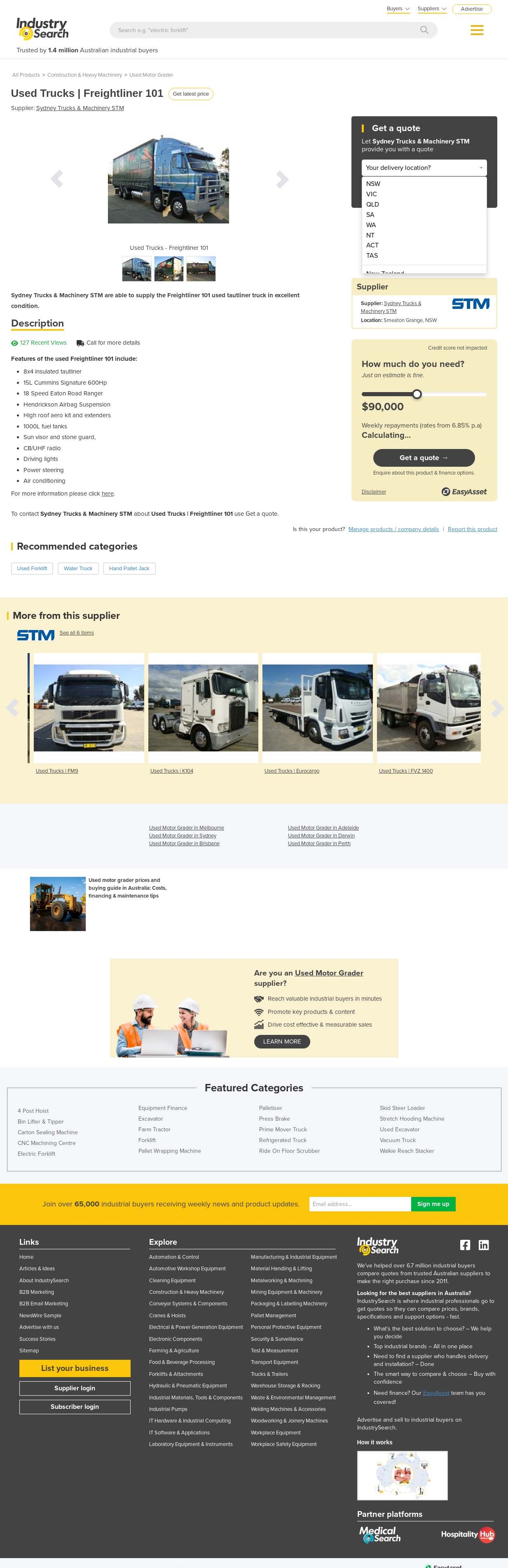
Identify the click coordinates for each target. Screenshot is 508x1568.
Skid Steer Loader (402, 1108)
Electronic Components (175, 1339)
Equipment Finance (162, 1108)
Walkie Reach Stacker (407, 1150)
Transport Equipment (274, 1362)
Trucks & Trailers (269, 1374)
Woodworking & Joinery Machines (289, 1421)
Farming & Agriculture (174, 1350)
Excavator (150, 1118)
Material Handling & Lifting (281, 1268)
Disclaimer (374, 492)
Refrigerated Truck (283, 1140)
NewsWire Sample (40, 1315)
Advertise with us (39, 1327)
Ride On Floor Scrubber (289, 1150)
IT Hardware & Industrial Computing (190, 1421)
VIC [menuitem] (371, 194)
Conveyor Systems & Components (188, 1303)
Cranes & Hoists (167, 1315)
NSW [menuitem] (373, 184)
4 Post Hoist (33, 1110)
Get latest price (191, 94)
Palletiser (270, 1108)
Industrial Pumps (168, 1409)
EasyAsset (436, 1392)
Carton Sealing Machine (48, 1132)
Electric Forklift (36, 1153)
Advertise (472, 9)
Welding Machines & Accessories (288, 1409)
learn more (282, 1041)
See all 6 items (77, 633)
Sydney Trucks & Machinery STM (80, 108)
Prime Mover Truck (283, 1129)
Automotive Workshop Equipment (187, 1268)
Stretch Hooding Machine (412, 1118)
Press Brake (274, 1118)
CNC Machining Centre (47, 1143)
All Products (26, 75)
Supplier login (74, 1388)
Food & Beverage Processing (182, 1362)
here (108, 493)
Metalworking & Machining (281, 1280)
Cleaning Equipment (172, 1280)
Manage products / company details (394, 529)
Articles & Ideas (37, 1268)
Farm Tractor (154, 1129)
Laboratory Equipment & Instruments (191, 1444)
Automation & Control (174, 1257)
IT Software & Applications (179, 1432)
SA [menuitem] (370, 215)
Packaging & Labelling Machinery (289, 1303)
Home (26, 1257)
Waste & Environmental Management (293, 1397)
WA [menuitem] (371, 225)
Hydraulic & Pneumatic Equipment (188, 1385)
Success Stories (37, 1339)
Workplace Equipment (276, 1432)
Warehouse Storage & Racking (285, 1385)
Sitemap (29, 1350)
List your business (75, 1368)
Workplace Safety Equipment (284, 1444)
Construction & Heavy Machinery (84, 75)
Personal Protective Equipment (286, 1327)
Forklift (147, 1140)
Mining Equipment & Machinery (286, 1292)
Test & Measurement (274, 1350)
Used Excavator (400, 1129)
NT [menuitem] (370, 235)
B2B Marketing (36, 1292)
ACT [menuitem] (372, 245)
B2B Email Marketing (43, 1303)
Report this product (472, 529)
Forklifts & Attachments (176, 1374)
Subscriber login (75, 1407)
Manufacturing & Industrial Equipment (294, 1257)
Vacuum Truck (398, 1140)
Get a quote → (424, 457)
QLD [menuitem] (372, 204)
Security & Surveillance (277, 1339)
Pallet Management (273, 1315)
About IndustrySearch (44, 1280)
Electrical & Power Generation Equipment (196, 1327)
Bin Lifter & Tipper (41, 1121)
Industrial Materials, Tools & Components (196, 1397)
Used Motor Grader (151, 75)
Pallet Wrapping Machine (169, 1150)
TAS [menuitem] (372, 256)
